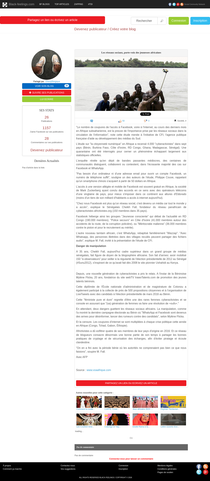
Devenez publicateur (46, 150)
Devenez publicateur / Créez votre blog (105, 29)
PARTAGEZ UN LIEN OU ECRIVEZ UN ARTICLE (131, 383)
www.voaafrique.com (99, 370)
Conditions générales (167, 469)
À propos (7, 465)
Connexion (178, 20)
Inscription (200, 20)
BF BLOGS (44, 4)
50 (121, 121)
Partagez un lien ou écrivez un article (52, 20)
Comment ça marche (12, 469)
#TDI (90, 4)
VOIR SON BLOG (52, 85)
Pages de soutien (165, 472)
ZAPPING (78, 4)
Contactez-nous (68, 465)
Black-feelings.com (18, 5)
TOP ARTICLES (62, 4)
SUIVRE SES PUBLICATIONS (46, 92)
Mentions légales (165, 465)
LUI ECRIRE (46, 99)
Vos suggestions (68, 469)
